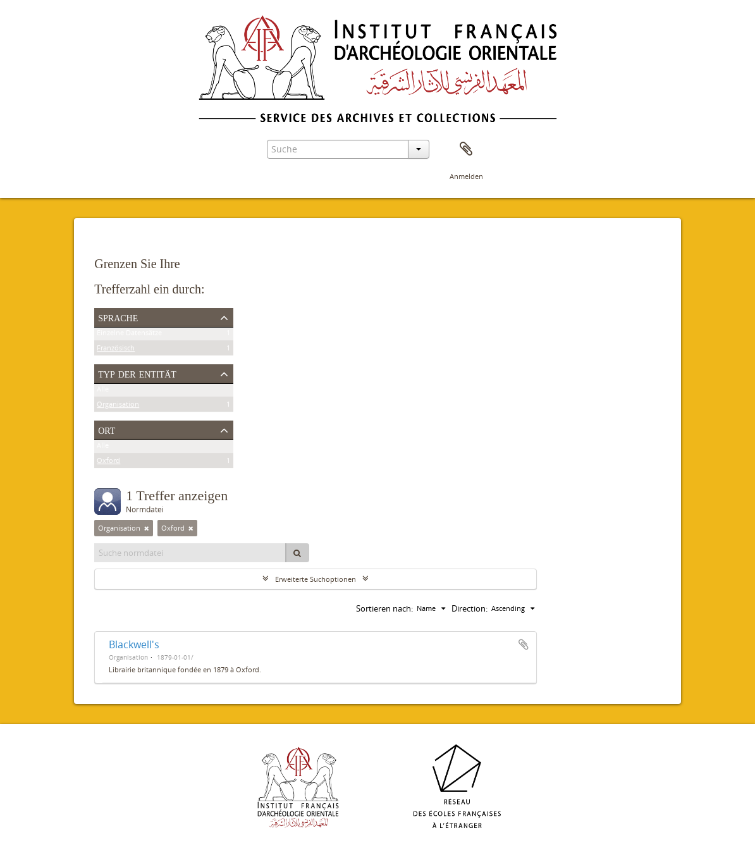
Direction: (469, 608)
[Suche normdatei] (190, 552)
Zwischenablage (466, 149)
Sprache (118, 317)
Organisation (118, 406)
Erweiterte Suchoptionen (315, 579)
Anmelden (466, 176)
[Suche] (297, 552)
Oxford (108, 462)
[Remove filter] (146, 528)
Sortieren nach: (384, 608)
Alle (103, 391)
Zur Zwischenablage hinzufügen (523, 644)
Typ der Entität (137, 373)
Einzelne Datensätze (129, 335)
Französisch (116, 350)
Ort (106, 429)
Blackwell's (134, 644)
